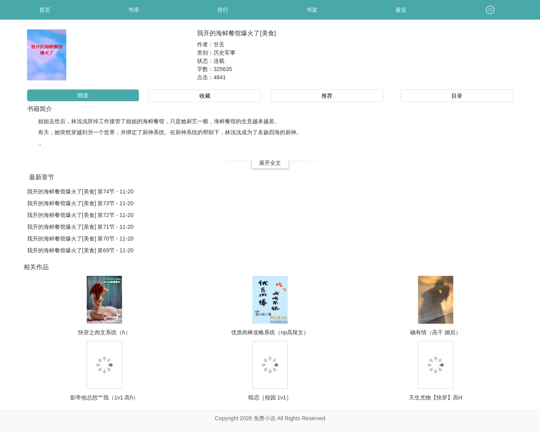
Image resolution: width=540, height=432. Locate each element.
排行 (222, 10)
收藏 (204, 96)
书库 (133, 10)
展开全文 (270, 163)
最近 (401, 10)
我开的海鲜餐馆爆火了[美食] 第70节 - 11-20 (80, 238)
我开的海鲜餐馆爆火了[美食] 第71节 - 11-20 (80, 227)
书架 (311, 10)
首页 (44, 10)
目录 (456, 96)
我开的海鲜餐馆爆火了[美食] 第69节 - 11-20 (80, 250)
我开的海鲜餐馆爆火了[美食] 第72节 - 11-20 (80, 215)
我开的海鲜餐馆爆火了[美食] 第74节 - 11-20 (80, 191)
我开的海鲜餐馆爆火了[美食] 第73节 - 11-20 (80, 203)
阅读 (82, 95)
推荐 (326, 96)
